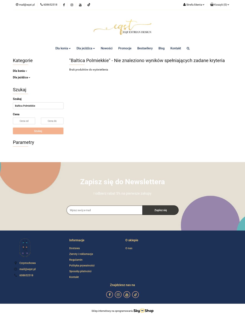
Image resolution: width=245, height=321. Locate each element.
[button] (219, 5)
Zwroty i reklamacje (81, 253)
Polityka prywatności (82, 265)
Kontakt (175, 48)
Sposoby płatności (80, 271)
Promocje (125, 48)
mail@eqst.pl (27, 269)
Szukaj (38, 131)
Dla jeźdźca (86, 48)
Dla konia (63, 48)
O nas (128, 248)
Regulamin (75, 259)
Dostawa (74, 248)
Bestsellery (145, 48)
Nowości (106, 48)
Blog (161, 48)
